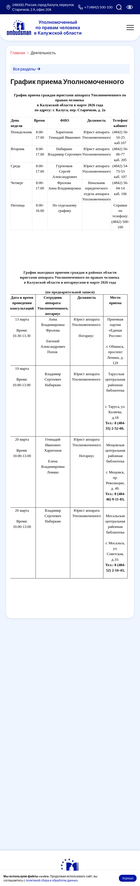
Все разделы (26, 69)
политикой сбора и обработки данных (52, 880)
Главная (17, 52)
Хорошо (127, 878)
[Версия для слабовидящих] (129, 7)
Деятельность (43, 52)
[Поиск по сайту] (119, 7)
